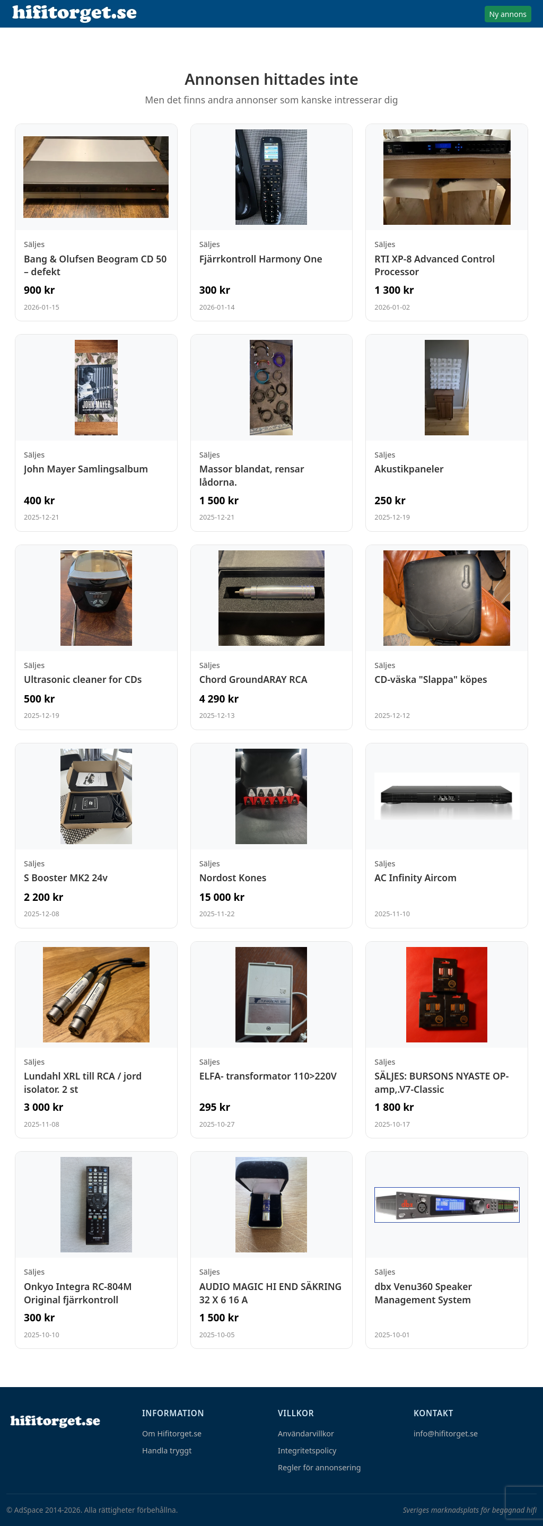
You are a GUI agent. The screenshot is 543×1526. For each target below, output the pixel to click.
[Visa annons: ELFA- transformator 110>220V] (271, 1040)
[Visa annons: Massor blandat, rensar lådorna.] (271, 433)
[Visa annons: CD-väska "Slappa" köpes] (446, 637)
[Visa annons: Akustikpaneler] (446, 433)
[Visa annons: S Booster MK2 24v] (96, 835)
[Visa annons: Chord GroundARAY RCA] (271, 637)
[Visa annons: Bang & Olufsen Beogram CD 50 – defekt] (96, 222)
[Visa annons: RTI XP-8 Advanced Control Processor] (446, 222)
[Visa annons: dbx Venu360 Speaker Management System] (446, 1250)
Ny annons (508, 14)
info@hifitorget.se (446, 1433)
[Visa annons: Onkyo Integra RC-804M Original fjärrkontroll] (96, 1250)
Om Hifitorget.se (172, 1433)
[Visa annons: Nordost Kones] (271, 835)
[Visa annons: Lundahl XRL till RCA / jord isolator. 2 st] (96, 1040)
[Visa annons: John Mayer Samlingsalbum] (96, 433)
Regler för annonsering (319, 1467)
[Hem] (54, 1421)
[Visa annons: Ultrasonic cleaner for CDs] (96, 637)
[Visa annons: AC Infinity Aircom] (446, 835)
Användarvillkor (306, 1433)
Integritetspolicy (307, 1450)
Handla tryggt (166, 1450)
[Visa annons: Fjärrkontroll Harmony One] (271, 222)
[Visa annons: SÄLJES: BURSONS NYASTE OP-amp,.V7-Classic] (446, 1040)
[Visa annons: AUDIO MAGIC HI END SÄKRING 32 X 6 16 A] (271, 1250)
